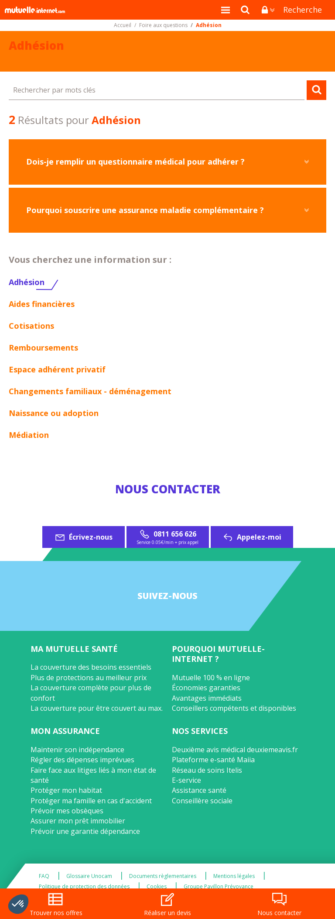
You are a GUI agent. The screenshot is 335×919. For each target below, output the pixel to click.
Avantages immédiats (207, 698)
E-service (186, 780)
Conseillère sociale (202, 800)
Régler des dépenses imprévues (82, 759)
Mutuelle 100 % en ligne (211, 677)
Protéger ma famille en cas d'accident (91, 800)
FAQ (44, 876)
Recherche (302, 9)
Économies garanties (206, 687)
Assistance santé (199, 790)
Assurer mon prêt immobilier (78, 821)
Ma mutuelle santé (74, 649)
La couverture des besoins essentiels (91, 667)
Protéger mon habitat (66, 790)
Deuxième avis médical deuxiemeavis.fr (235, 749)
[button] (18, 904)
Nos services (200, 731)
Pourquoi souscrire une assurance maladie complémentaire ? (145, 210)
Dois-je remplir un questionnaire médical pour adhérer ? (135, 161)
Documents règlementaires (162, 876)
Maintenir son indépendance (77, 749)
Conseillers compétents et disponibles (234, 708)
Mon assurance (65, 731)
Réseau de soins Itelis (207, 770)
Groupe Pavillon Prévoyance (218, 886)
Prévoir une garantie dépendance (85, 831)
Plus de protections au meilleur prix (89, 677)
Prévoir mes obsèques (67, 811)
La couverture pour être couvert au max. (97, 708)
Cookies (157, 886)
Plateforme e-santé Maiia (213, 759)
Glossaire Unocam (89, 876)
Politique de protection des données (84, 886)
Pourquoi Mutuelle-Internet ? (218, 654)
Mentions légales (234, 876)
